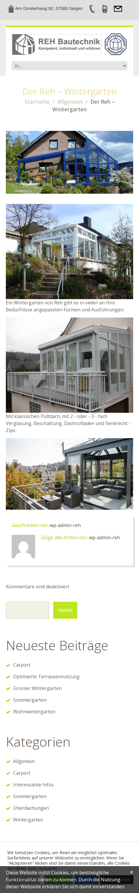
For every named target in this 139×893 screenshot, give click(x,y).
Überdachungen (31, 808)
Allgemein (70, 101)
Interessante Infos (33, 784)
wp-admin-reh (65, 525)
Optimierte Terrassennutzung (46, 676)
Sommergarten (30, 700)
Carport (21, 665)
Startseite (37, 101)
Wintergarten (28, 819)
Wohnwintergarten (34, 711)
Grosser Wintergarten (37, 688)
